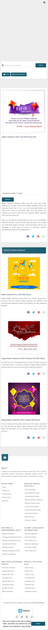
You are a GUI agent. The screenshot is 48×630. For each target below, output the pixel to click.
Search (41, 65)
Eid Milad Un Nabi (31, 547)
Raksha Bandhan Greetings (34, 500)
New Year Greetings (8, 568)
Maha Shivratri (29, 517)
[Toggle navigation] (44, 2)
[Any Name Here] (24, 193)
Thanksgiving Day (8, 585)
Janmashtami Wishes (32, 496)
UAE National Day (8, 547)
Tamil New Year (7, 578)
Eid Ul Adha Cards (31, 540)
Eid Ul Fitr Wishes (30, 537)
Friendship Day (30, 578)
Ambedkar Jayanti (31, 591)
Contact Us (5, 490)
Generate (8, 199)
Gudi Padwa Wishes (31, 513)
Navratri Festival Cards (32, 503)
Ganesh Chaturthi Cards (33, 510)
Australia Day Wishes (9, 544)
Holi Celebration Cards (32, 493)
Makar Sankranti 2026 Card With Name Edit (19, 137)
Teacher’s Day (29, 574)
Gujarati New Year (8, 571)
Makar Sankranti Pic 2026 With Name (16, 294)
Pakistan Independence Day (11, 540)
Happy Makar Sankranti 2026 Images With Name (20, 420)
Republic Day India (8, 534)
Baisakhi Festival (7, 588)
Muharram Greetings (31, 544)
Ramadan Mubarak (31, 534)
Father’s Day (29, 571)
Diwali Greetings (30, 489)
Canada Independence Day (11, 551)
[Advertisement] (24, 29)
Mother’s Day (29, 568)
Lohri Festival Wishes (32, 506)
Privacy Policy (6, 494)
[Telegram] (24, 611)
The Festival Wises (38, 603)
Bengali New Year (8, 574)
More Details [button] (26, 626)
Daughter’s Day (30, 581)
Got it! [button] (38, 623)
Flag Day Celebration (9, 554)
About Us (5, 501)
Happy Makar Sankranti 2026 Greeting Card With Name (23, 358)
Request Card (6, 497)
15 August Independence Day (11, 537)
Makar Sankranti (18, 74)
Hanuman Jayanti (30, 520)
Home (6, 74)
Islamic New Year (30, 551)
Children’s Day (29, 585)
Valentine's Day (30, 588)
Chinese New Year (8, 581)
